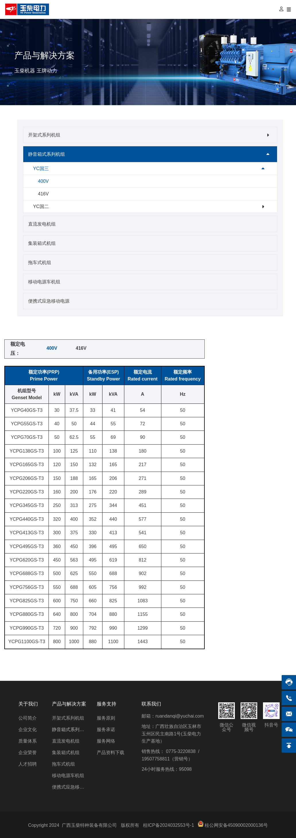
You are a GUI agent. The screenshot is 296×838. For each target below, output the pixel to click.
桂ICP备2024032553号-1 (168, 825)
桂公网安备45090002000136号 (236, 825)
